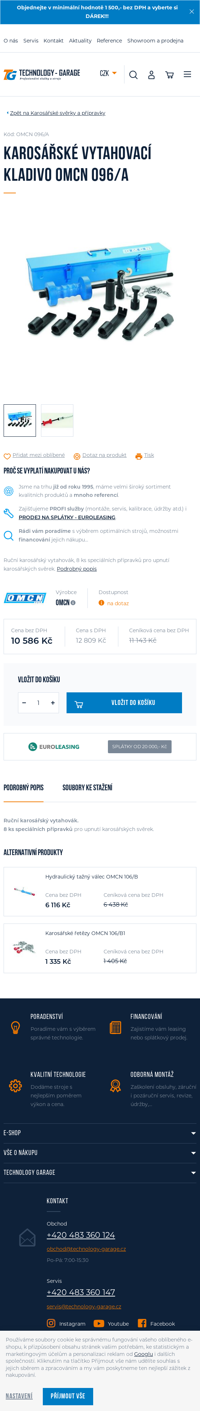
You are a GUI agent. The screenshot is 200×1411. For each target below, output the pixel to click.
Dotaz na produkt (104, 455)
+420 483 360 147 (81, 1292)
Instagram (72, 1324)
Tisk (149, 455)
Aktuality (80, 40)
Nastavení (19, 1396)
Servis (30, 40)
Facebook (162, 1324)
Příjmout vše (68, 1396)
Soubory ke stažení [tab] (87, 788)
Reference (109, 40)
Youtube (118, 1324)
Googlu (143, 1354)
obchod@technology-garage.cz (86, 1249)
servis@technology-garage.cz (84, 1307)
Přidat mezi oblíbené (39, 455)
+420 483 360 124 (81, 1235)
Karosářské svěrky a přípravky (68, 113)
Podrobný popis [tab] (24, 788)
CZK (105, 74)
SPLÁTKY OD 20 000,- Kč (139, 746)
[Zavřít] (191, 11)
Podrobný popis (77, 569)
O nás (11, 40)
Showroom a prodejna (155, 40)
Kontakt (54, 40)
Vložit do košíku (114, 705)
